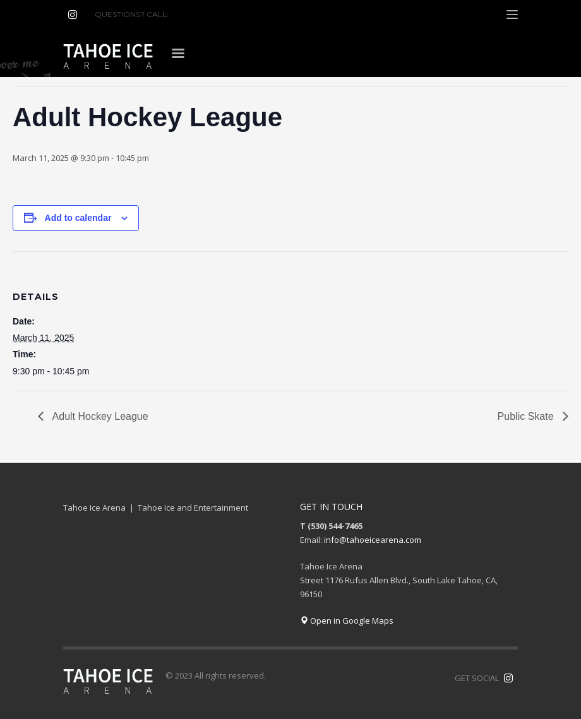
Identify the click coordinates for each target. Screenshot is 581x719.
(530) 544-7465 (201, 14)
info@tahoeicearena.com (372, 539)
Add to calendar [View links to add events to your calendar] (78, 218)
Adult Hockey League (99, 416)
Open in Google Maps (346, 620)
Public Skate (527, 416)
